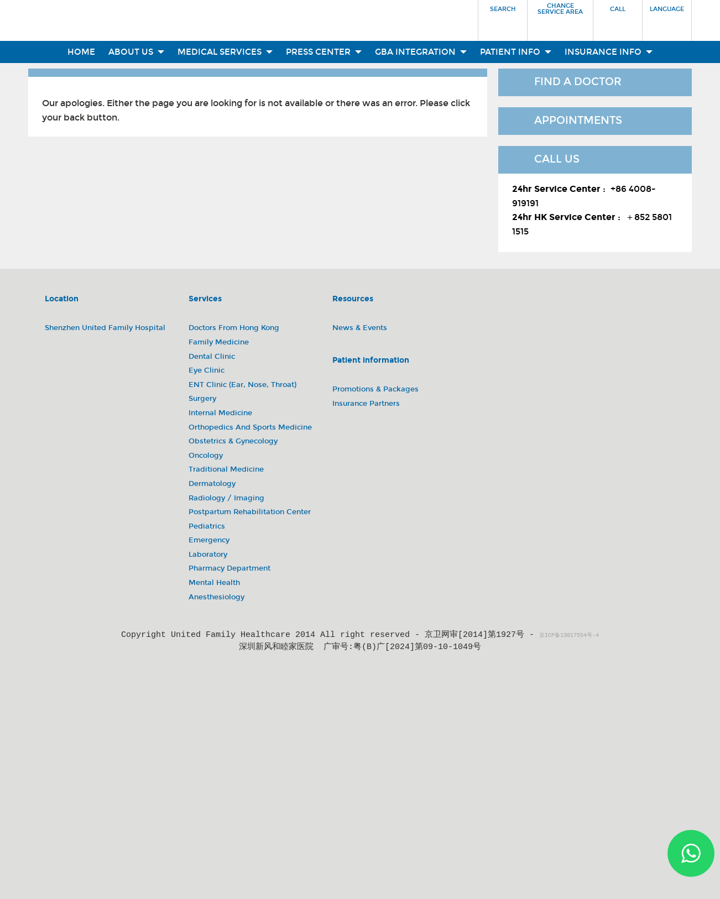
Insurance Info (609, 52)
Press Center (324, 52)
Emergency (209, 540)
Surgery (202, 398)
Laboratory (208, 554)
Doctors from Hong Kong (234, 327)
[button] (502, 17)
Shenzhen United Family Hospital (105, 327)
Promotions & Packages (375, 389)
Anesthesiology (216, 597)
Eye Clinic (207, 370)
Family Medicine (219, 342)
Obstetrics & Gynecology (233, 441)
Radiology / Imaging (226, 498)
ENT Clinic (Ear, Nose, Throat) (242, 384)
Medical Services (225, 52)
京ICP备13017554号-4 (569, 636)
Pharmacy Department (229, 568)
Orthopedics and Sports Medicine (250, 427)
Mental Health (214, 582)
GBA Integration (421, 52)
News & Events (359, 327)
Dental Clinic (212, 356)
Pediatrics (207, 526)
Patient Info (515, 52)
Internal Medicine (220, 413)
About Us (136, 52)
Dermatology (212, 483)
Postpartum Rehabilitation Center (250, 512)
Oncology (206, 455)
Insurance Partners (366, 403)
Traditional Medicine (226, 469)
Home (81, 52)
